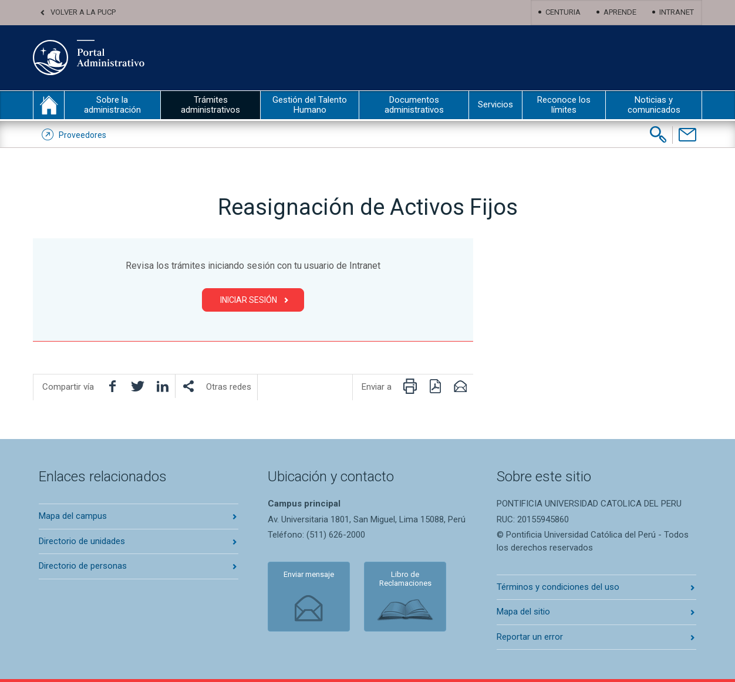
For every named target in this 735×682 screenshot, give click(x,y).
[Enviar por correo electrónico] (460, 386)
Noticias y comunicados (654, 104)
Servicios (495, 104)
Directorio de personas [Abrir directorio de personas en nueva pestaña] (83, 566)
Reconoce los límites (564, 104)
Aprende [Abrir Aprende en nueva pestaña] (619, 12)
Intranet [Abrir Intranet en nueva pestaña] (676, 12)
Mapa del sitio (523, 611)
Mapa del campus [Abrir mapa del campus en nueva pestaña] (73, 516)
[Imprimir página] (410, 386)
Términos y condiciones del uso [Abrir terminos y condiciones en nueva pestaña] (558, 587)
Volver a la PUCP (83, 12)
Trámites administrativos (210, 104)
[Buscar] (658, 134)
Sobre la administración (112, 104)
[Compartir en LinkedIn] (163, 386)
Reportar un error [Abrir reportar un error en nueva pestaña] (530, 637)
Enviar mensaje (309, 574)
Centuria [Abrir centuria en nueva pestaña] (563, 12)
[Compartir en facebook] (112, 386)
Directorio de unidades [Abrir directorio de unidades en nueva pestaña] (82, 541)
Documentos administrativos (414, 104)
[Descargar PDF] (435, 386)
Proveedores (82, 135)
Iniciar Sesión (248, 300)
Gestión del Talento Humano (309, 104)
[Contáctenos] (687, 135)
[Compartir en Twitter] (137, 386)
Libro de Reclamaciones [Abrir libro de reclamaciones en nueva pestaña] (405, 579)
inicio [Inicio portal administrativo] (48, 105)
